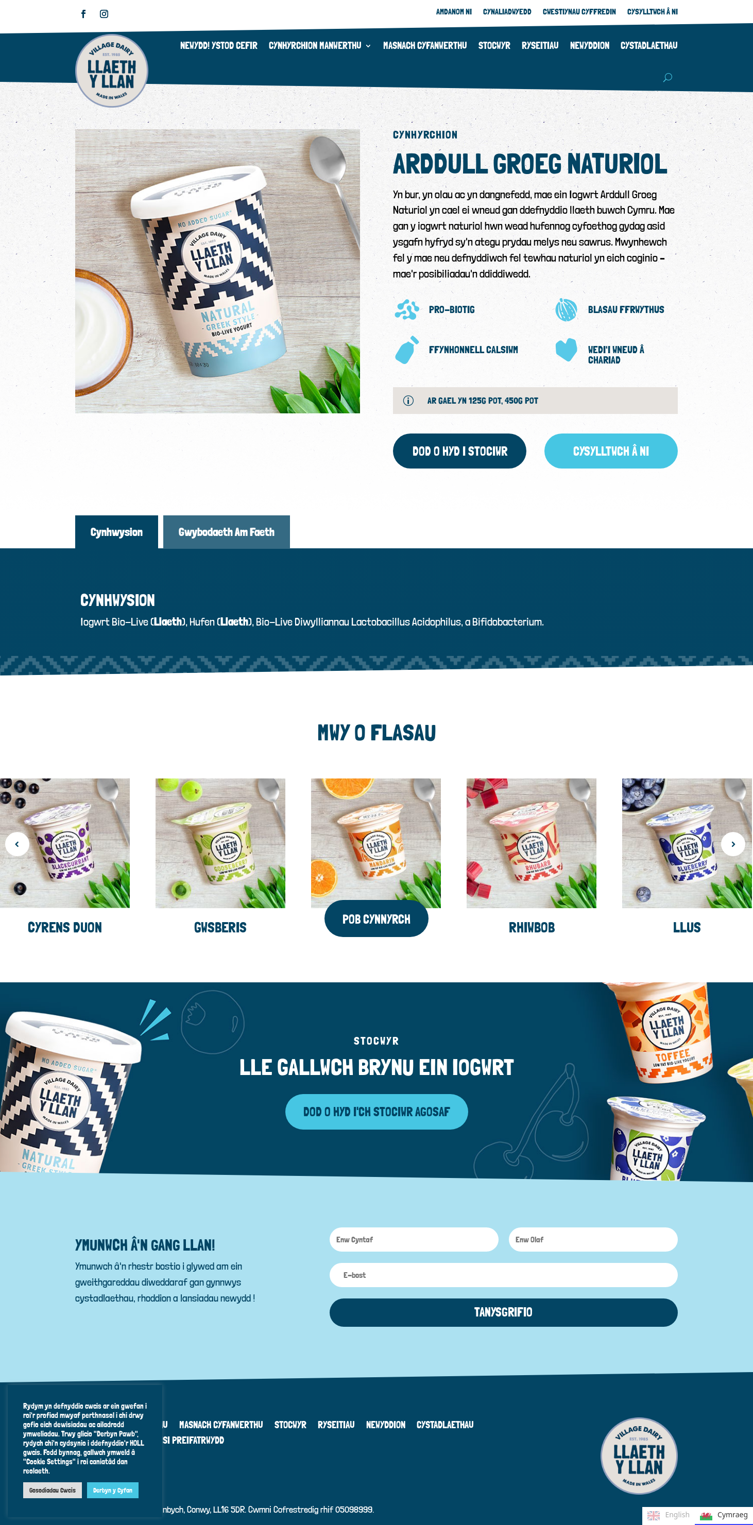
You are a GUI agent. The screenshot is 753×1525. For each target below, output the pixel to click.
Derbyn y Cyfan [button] (112, 1490)
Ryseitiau (540, 45)
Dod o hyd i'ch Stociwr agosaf (376, 1100)
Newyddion (589, 45)
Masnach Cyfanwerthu (425, 45)
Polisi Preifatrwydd (185, 1429)
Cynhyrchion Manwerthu (315, 45)
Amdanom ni (454, 12)
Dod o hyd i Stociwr (460, 451)
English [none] (668, 1516)
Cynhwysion (117, 532)
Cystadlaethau (649, 45)
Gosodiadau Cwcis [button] (52, 1490)
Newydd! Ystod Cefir (219, 45)
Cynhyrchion (425, 134)
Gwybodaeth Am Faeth (227, 532)
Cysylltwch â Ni (652, 12)
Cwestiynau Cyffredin (579, 12)
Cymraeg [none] (724, 1516)
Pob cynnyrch (376, 907)
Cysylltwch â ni (611, 451)
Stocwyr (494, 45)
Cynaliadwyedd (507, 12)
